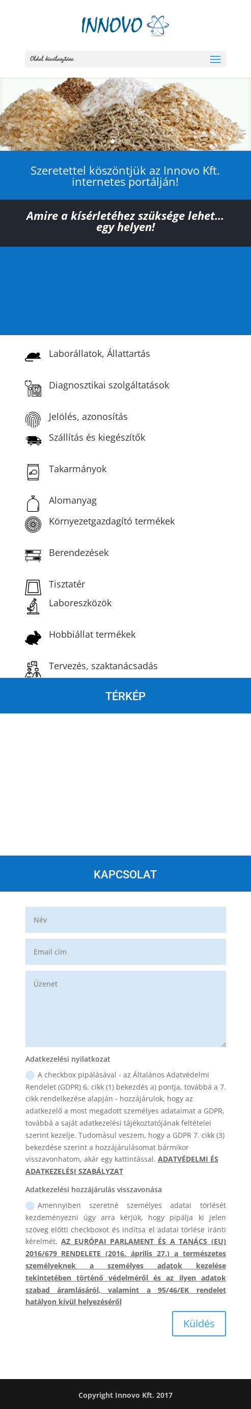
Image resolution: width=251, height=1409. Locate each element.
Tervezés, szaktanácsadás (103, 666)
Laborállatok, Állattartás (99, 353)
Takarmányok (77, 469)
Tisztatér (67, 584)
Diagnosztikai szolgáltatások (109, 385)
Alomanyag (73, 500)
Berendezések (78, 552)
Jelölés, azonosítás (88, 416)
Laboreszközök (80, 603)
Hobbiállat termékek (92, 634)
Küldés (199, 1323)
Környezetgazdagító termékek (112, 521)
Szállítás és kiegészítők (97, 437)
